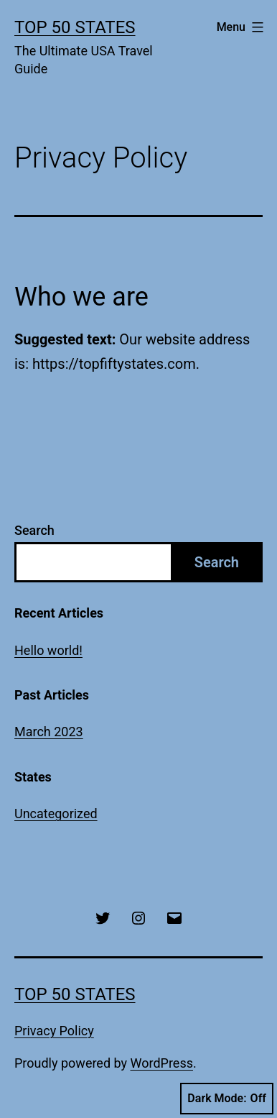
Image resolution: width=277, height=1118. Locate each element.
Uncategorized (56, 813)
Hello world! (48, 650)
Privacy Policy (54, 1030)
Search (34, 530)
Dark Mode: (226, 1098)
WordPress (162, 1063)
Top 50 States (75, 27)
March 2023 (48, 731)
